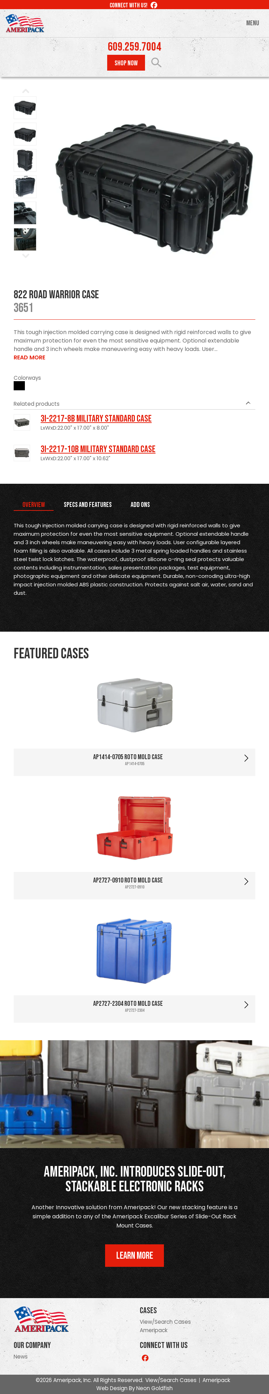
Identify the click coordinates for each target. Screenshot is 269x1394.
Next (246, 187)
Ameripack (153, 1330)
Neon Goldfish (154, 1388)
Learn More (134, 1256)
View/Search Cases (165, 1321)
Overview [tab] (33, 505)
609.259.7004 (134, 47)
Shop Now (126, 63)
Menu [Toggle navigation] (252, 23)
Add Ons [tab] (140, 505)
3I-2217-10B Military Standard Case (98, 449)
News (21, 1356)
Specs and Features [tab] (88, 505)
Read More (29, 357)
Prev (61, 187)
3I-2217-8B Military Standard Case (96, 418)
